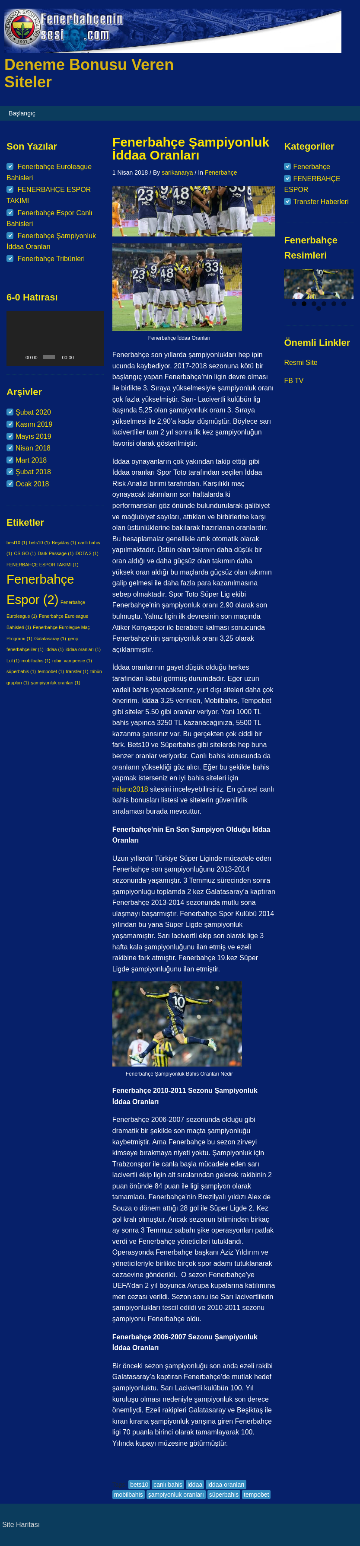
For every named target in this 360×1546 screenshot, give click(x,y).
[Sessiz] (82, 357)
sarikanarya (177, 172)
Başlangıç (22, 113)
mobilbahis (128, 1494)
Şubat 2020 (33, 412)
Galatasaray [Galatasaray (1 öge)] (50, 638)
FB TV (293, 380)
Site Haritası (21, 1524)
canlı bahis (167, 1484)
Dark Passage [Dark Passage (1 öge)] (55, 553)
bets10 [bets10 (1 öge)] (39, 542)
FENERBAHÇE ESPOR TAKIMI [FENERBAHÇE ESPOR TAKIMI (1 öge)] (42, 564)
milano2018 (131, 789)
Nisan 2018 (33, 448)
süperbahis (224, 1494)
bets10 (139, 1484)
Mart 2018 (31, 460)
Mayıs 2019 (33, 436)
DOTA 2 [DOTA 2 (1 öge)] (87, 553)
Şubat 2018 (33, 472)
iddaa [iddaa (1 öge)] (54, 649)
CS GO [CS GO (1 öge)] (24, 553)
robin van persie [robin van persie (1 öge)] (72, 660)
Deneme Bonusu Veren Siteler (89, 73)
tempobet (256, 1494)
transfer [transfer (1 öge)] (77, 671)
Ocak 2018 (32, 484)
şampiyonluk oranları (176, 1494)
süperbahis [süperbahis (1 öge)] (21, 671)
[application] (55, 338)
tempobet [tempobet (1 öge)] (51, 671)
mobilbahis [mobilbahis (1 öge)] (36, 660)
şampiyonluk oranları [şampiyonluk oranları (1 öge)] (55, 682)
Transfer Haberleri (320, 201)
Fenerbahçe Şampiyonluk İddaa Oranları (190, 148)
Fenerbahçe (221, 172)
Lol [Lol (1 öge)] (12, 660)
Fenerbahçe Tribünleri (51, 258)
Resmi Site (300, 362)
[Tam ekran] (94, 357)
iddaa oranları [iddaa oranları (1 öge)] (83, 649)
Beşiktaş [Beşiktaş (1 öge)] (64, 542)
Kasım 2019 (34, 424)
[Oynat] (17, 357)
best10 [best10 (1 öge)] (16, 542)
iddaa (195, 1484)
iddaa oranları (226, 1484)
